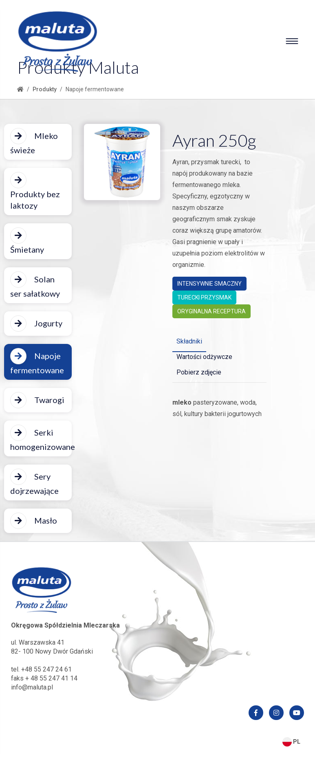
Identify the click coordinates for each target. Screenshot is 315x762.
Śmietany (27, 240)
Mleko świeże (34, 141)
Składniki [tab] (189, 341)
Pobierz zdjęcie (198, 372)
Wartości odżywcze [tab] (204, 357)
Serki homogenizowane (41, 438)
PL (291, 741)
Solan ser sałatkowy (35, 284)
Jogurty (36, 323)
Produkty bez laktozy (35, 191)
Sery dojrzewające (34, 482)
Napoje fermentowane (37, 361)
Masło (33, 521)
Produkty (45, 89)
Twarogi (37, 400)
